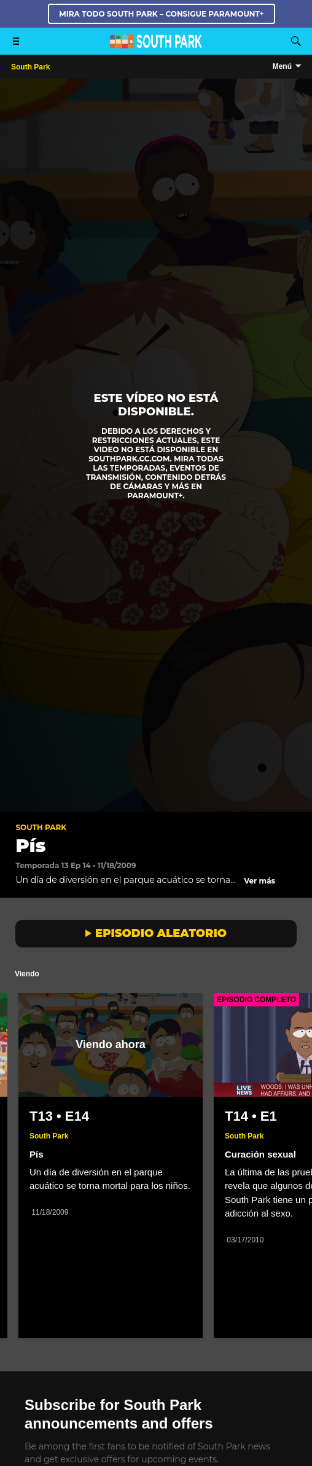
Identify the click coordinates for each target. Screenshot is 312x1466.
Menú (282, 66)
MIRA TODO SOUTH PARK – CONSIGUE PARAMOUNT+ (161, 13)
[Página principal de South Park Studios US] (156, 45)
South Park (40, 827)
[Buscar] (296, 41)
